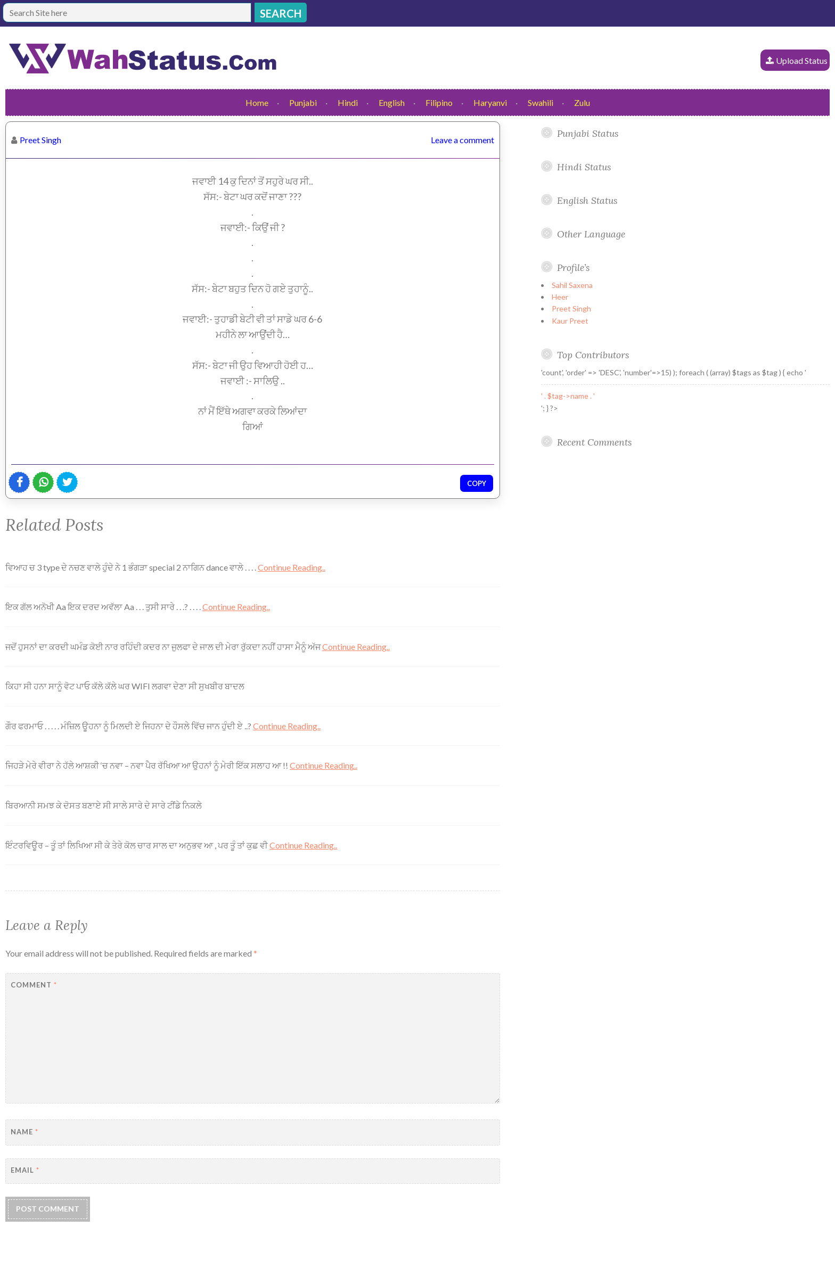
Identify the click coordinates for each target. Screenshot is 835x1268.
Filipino (439, 102)
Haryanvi (490, 102)
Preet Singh (40, 140)
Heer (560, 296)
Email (25, 1170)
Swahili (540, 102)
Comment (34, 985)
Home (256, 102)
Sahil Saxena (572, 285)
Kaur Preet (570, 320)
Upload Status (802, 60)
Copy (476, 483)
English (392, 102)
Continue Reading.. (291, 567)
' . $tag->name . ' (568, 395)
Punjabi (303, 102)
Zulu (582, 102)
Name (24, 1131)
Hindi (348, 102)
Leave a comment (462, 140)
